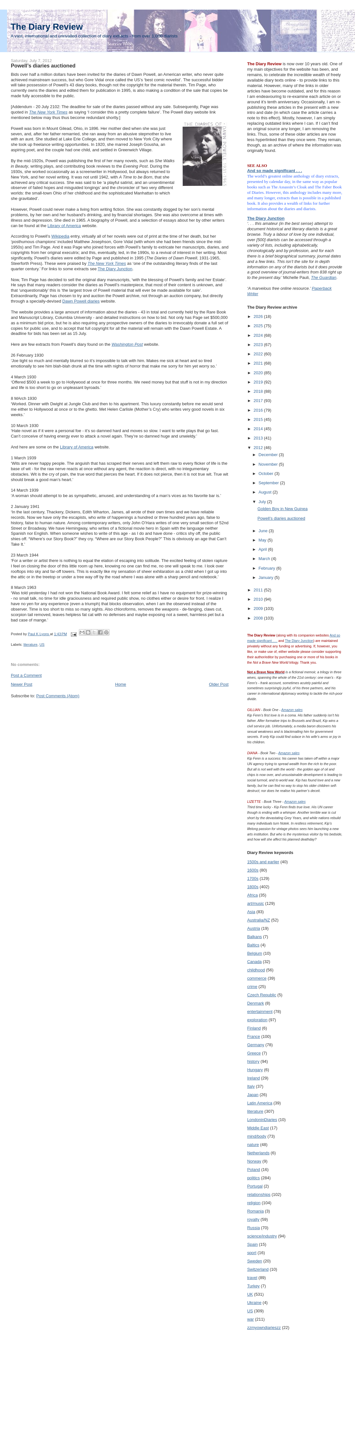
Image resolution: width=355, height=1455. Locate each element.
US (42, 644)
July (263, 501)
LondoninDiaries (262, 1119)
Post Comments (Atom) (57, 695)
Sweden (254, 1261)
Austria (253, 928)
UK (250, 1294)
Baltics (253, 945)
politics (253, 1177)
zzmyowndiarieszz (264, 1327)
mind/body (256, 1136)
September (269, 482)
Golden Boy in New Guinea (283, 508)
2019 (258, 382)
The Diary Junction (115, 268)
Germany (255, 1044)
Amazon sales (292, 710)
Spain (252, 1244)
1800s (252, 886)
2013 (258, 438)
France (253, 1036)
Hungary (255, 1069)
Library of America (64, 225)
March (265, 558)
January (267, 577)
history (253, 1061)
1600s (252, 870)
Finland (254, 1028)
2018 (258, 391)
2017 (258, 400)
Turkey (253, 1286)
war (250, 1319)
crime (252, 986)
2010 (258, 599)
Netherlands (258, 1153)
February (267, 568)
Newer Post (21, 684)
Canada (254, 961)
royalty (253, 1219)
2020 (258, 372)
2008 (258, 618)
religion (254, 1202)
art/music (255, 903)
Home (120, 684)
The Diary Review (47, 27)
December (269, 454)
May (263, 540)
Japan (252, 1094)
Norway (254, 1161)
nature (253, 1144)
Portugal (254, 1186)
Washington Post (127, 344)
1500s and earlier (263, 861)
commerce (257, 978)
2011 (258, 590)
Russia (253, 1227)
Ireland (253, 1078)
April (263, 549)
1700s (252, 878)
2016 (258, 410)
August (266, 492)
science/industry (262, 1236)
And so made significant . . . (274, 170)
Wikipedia (60, 236)
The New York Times (106, 263)
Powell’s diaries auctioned (281, 518)
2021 (258, 363)
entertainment (260, 1011)
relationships (258, 1194)
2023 (258, 344)
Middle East (258, 1128)
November (269, 464)
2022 (258, 354)
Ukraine (254, 1302)
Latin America (259, 1103)
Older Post (218, 684)
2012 (258, 447)
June (264, 530)
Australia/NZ (258, 920)
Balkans (254, 936)
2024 (258, 335)
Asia (251, 911)
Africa (252, 895)
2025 (258, 325)
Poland (253, 1169)
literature (30, 644)
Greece (254, 1053)
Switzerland (257, 1269)
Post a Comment (26, 675)
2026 (258, 316)
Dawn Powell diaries (81, 301)
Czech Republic (261, 994)
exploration (257, 1019)
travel (252, 1277)
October (267, 473)
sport (251, 1252)
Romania (255, 1211)
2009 (258, 608)
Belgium (254, 953)
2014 (258, 428)
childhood (256, 970)
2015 (258, 419)
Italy (251, 1086)
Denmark (255, 1003)
